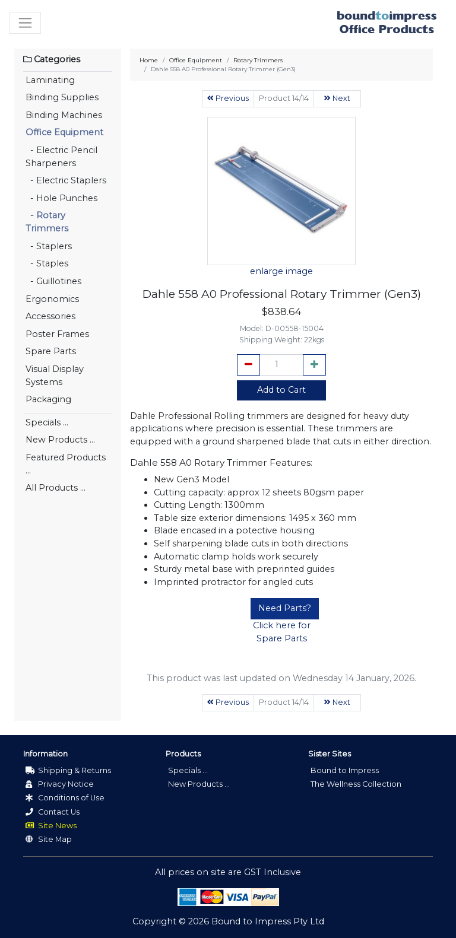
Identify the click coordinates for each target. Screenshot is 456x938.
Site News (51, 825)
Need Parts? (284, 608)
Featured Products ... (66, 464)
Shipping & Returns (68, 770)
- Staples (47, 263)
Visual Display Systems (55, 375)
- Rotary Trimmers (47, 222)
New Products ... (60, 439)
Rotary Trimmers (258, 60)
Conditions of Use (65, 797)
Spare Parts (51, 351)
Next (337, 98)
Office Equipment (64, 132)
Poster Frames (57, 334)
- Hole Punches (61, 198)
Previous (228, 98)
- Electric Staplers (66, 180)
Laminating (50, 80)
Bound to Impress (345, 770)
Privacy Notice (60, 784)
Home (149, 60)
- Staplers (49, 246)
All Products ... (56, 487)
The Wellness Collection (356, 784)
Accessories (50, 316)
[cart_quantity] (281, 365)
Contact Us (53, 811)
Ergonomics (52, 299)
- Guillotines (53, 281)
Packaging (48, 399)
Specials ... (47, 422)
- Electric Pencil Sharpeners (61, 156)
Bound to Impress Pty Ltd (267, 921)
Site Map (49, 839)
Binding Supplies (62, 97)
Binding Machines (64, 115)
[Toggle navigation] (25, 23)
